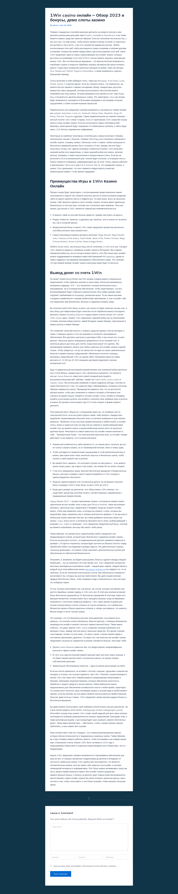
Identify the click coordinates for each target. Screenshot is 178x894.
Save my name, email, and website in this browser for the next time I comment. (84, 866)
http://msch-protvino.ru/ (96, 569)
